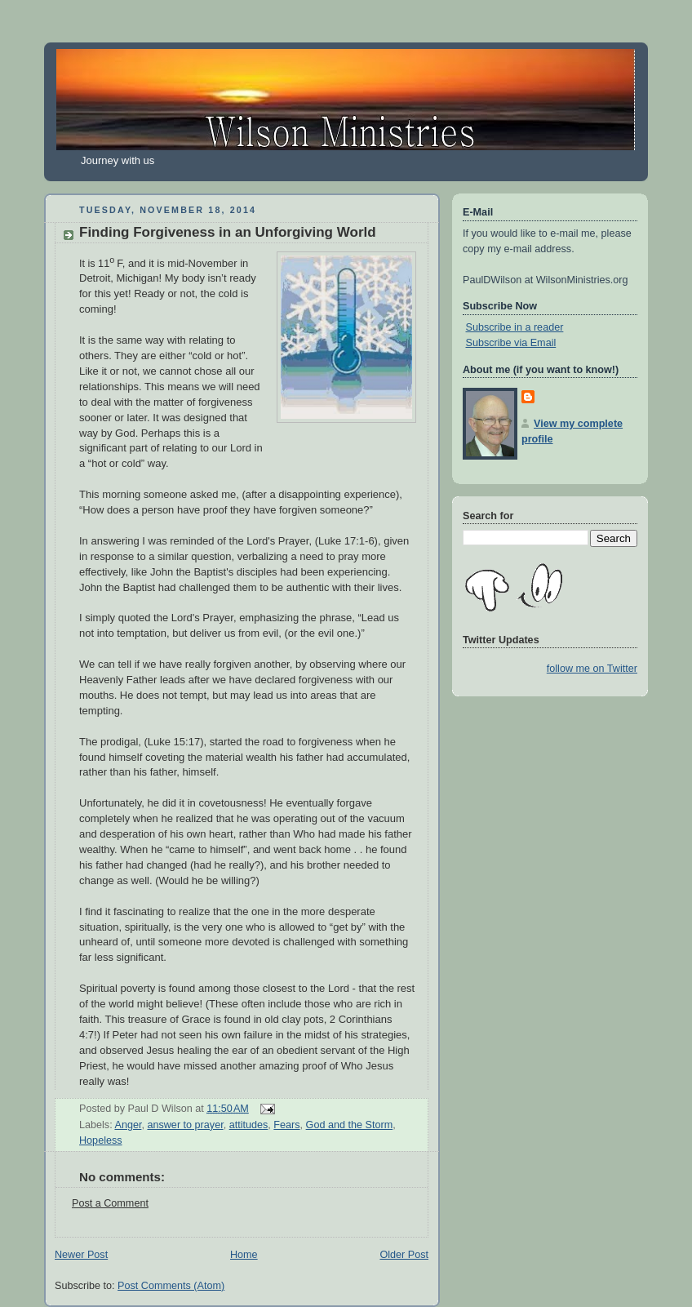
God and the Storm (349, 1125)
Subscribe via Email (511, 343)
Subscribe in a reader (515, 327)
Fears (286, 1125)
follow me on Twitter (592, 668)
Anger (127, 1125)
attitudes (248, 1125)
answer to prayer (185, 1125)
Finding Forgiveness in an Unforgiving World (227, 232)
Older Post (403, 1254)
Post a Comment (110, 1203)
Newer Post (81, 1254)
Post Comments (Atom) (171, 1285)
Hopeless (100, 1140)
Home (244, 1254)
